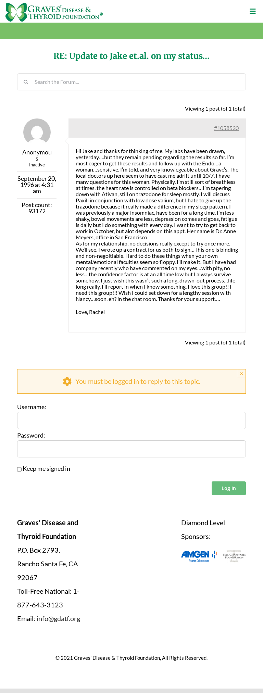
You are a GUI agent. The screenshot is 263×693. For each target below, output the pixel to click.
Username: (31, 407)
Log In (229, 488)
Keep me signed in (46, 469)
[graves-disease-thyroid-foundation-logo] (54, 5)
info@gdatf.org (58, 618)
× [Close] (241, 373)
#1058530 (226, 128)
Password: (31, 435)
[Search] (25, 81)
